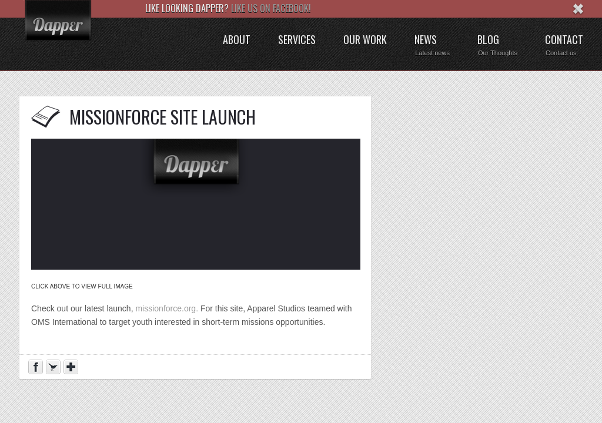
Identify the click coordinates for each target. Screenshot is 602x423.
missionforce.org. (166, 308)
